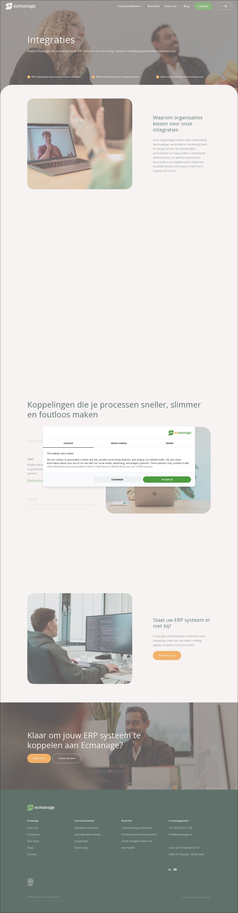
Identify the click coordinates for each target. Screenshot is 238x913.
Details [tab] (170, 443)
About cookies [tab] (119, 443)
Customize (117, 479)
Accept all (167, 479)
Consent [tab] (68, 443)
